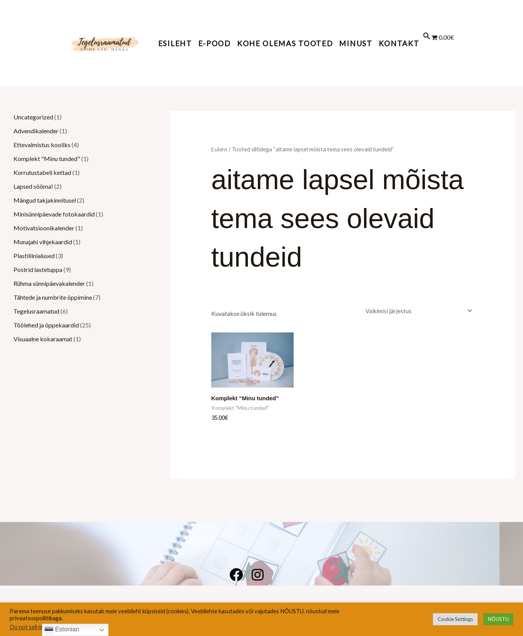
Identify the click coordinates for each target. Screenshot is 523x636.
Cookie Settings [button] (455, 619)
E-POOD (214, 43)
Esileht (175, 43)
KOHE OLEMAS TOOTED (285, 43)
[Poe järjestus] (416, 311)
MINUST (355, 43)
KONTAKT (399, 43)
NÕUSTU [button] (498, 619)
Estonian (61, 629)
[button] (427, 42)
